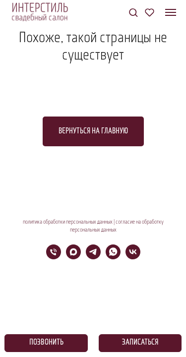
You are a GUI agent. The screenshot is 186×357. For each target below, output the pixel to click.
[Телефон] (53, 256)
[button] (133, 12)
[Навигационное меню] (170, 12)
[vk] (132, 256)
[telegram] (93, 256)
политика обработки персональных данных (68, 222)
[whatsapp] (113, 256)
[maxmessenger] (73, 256)
